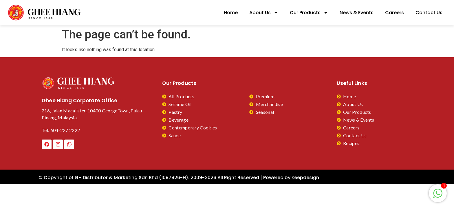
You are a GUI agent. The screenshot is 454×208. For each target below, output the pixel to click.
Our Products (309, 13)
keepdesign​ (305, 177)
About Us (263, 13)
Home (231, 12)
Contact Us (428, 12)
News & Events (357, 12)
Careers (394, 12)
